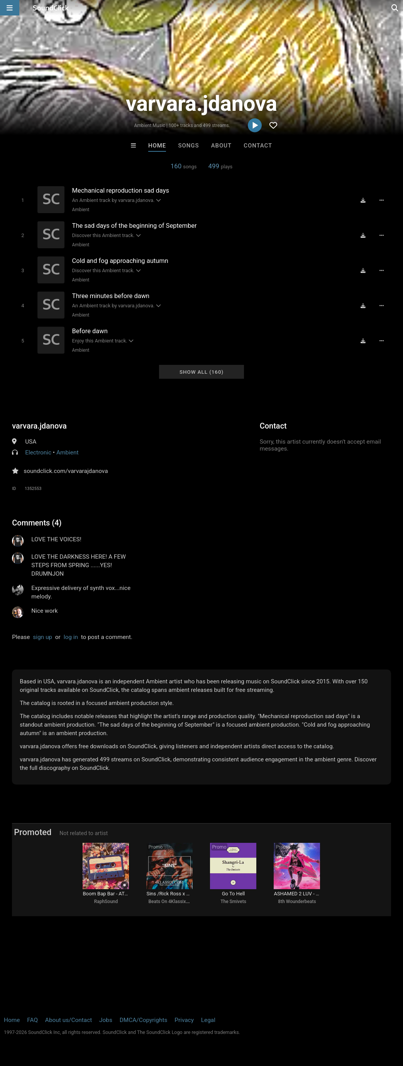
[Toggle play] (22, 200)
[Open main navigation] (9, 7)
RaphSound (106, 901)
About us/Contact (68, 1020)
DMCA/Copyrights (144, 1020)
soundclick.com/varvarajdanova (66, 471)
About (221, 145)
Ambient (81, 209)
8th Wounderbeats (297, 901)
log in (71, 637)
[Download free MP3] (363, 200)
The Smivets (233, 901)
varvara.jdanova (39, 425)
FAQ (32, 1020)
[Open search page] (395, 7)
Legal (208, 1020)
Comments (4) (36, 522)
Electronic (38, 452)
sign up (42, 637)
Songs (188, 145)
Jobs (105, 1020)
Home (157, 145)
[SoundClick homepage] (51, 7)
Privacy (184, 1020)
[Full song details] (381, 200)
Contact (258, 145)
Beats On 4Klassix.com (172, 901)
